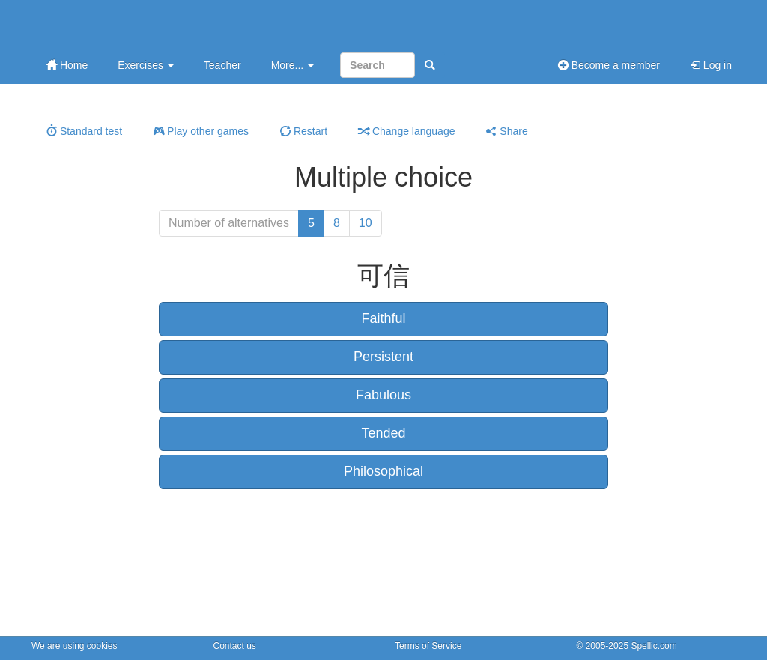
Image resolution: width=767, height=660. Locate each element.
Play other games (201, 131)
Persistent (383, 356)
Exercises (146, 65)
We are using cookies (74, 646)
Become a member (609, 65)
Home (67, 65)
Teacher (222, 65)
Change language (407, 131)
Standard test (84, 131)
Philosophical (383, 471)
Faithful (383, 318)
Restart (303, 131)
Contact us (234, 646)
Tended (383, 433)
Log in (711, 65)
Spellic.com (653, 646)
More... (292, 65)
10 (365, 223)
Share (506, 131)
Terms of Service (428, 646)
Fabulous (383, 394)
